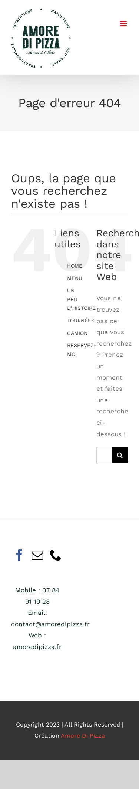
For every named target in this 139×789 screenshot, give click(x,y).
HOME (74, 266)
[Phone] (56, 555)
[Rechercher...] (104, 455)
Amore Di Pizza (83, 735)
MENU (74, 278)
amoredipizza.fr (37, 646)
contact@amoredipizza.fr (50, 624)
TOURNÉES (81, 321)
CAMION (77, 333)
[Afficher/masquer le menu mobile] (124, 23)
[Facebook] (19, 555)
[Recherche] (120, 455)
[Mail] (37, 555)
